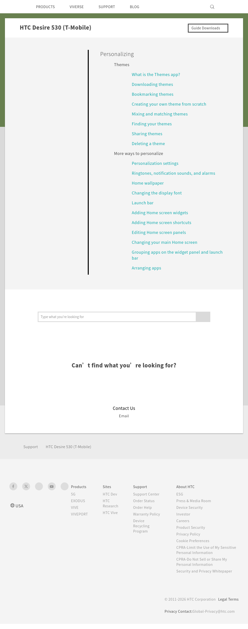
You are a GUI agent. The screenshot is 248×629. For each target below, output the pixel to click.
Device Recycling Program (147, 536)
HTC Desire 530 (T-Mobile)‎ (73, 446)
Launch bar (144, 202)
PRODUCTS (47, 6)
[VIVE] (232, 6)
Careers (187, 520)
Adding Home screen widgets (162, 212)
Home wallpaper (149, 182)
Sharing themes (148, 133)
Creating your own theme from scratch (172, 103)
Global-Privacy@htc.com (212, 616)
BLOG (143, 6)
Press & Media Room (199, 500)
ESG (184, 494)
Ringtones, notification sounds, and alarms (176, 173)
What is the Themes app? (158, 74)
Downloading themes (154, 84)
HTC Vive (114, 512)
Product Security (195, 527)
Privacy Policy (192, 534)
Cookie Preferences (198, 540)
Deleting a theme (150, 143)
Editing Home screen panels (161, 232)
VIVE (75, 507)
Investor (187, 514)
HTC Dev (114, 494)
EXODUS (79, 500)
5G (73, 494)
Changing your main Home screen (167, 242)
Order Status (149, 506)
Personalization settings (157, 163)
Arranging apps (148, 267)
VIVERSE (80, 6)
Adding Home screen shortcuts (164, 222)
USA (20, 505)
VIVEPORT (81, 514)
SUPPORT (113, 6)
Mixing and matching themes (162, 113)
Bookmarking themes (154, 94)
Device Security (194, 507)
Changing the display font (159, 192)
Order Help (148, 512)
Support (31, 446)
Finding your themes (154, 123)
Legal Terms (227, 604)
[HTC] (15, 7)
